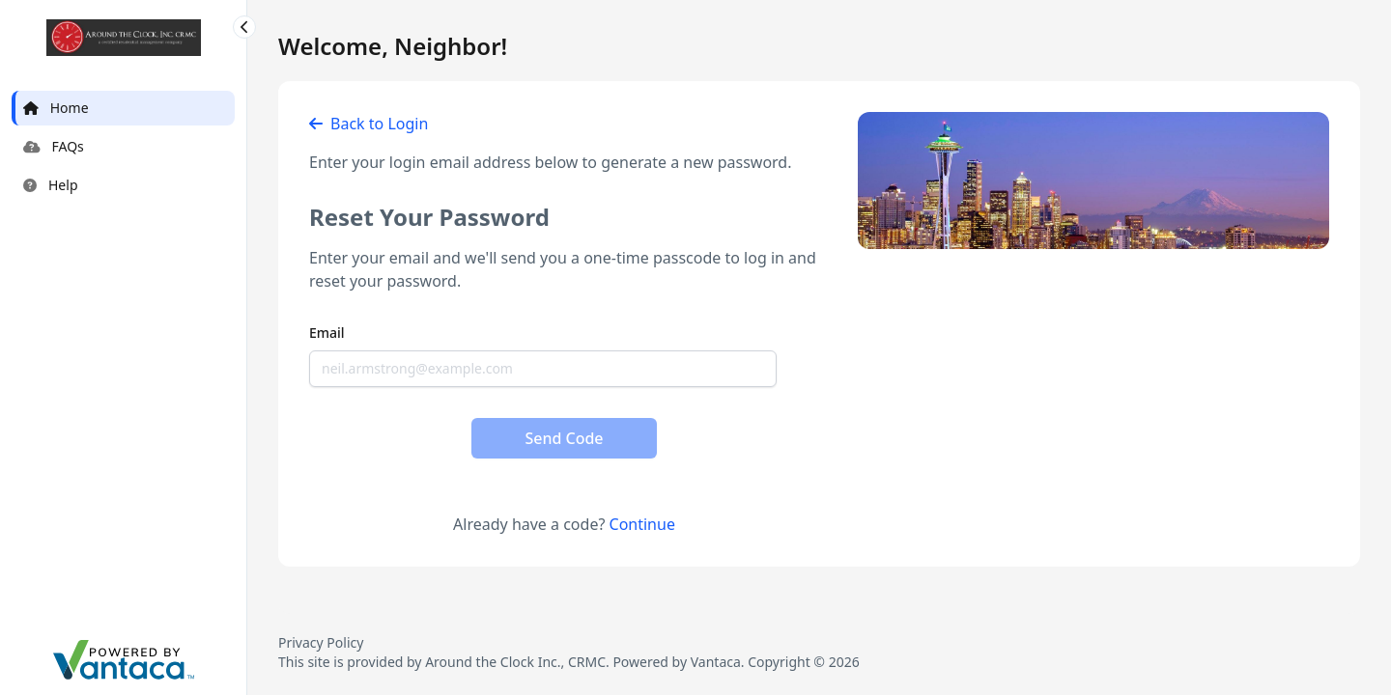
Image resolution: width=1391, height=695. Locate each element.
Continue (642, 524)
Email (327, 332)
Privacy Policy (320, 642)
